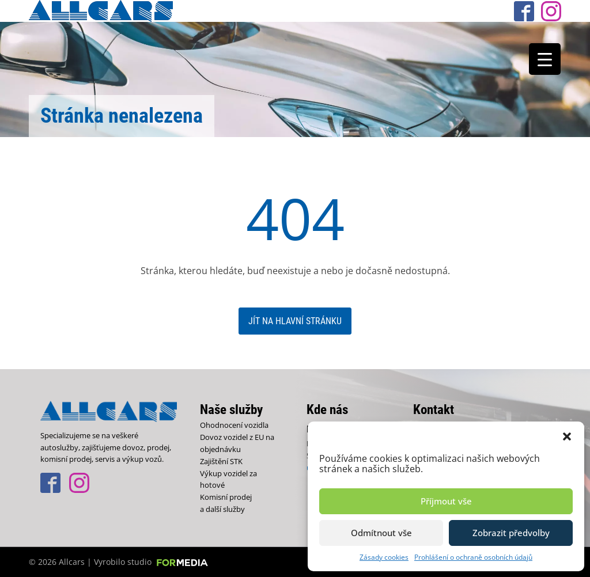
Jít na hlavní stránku (295, 321)
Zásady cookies (384, 557)
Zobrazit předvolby (511, 532)
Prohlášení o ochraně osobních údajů (473, 557)
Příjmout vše (446, 501)
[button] (567, 436)
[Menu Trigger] (545, 59)
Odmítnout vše (381, 532)
